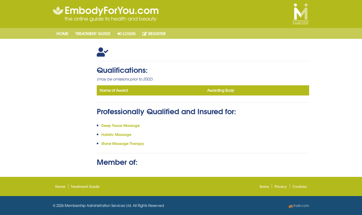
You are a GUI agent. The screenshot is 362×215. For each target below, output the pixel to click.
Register (154, 33)
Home (62, 33)
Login (126, 33)
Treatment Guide (92, 33)
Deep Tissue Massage (120, 125)
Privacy (281, 186)
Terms (264, 186)
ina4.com (299, 205)
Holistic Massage (116, 134)
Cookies (300, 186)
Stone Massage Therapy (122, 143)
